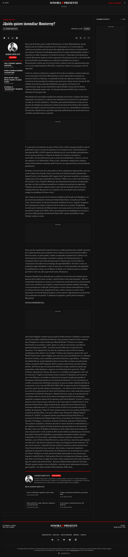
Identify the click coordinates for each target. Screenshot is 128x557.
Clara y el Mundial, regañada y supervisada (40, 492)
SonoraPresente (64, 2)
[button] (76, 38)
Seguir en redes (56, 476)
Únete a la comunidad (115, 3)
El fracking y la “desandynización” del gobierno (72, 504)
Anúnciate (76, 535)
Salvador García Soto (10, 29)
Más (123, 19)
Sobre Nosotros (46, 535)
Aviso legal (56, 535)
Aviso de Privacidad (66, 535)
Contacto (83, 535)
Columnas (86, 29)
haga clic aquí (74, 550)
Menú (6, 3)
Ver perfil (13, 57)
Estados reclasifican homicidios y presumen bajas (74, 493)
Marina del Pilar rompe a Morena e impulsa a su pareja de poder (41, 504)
